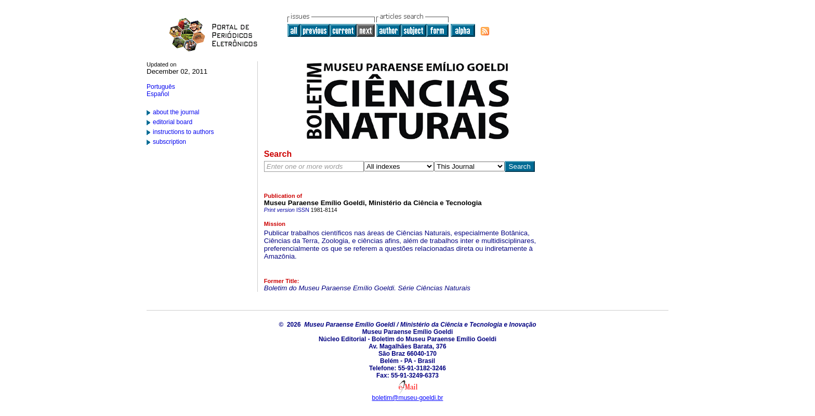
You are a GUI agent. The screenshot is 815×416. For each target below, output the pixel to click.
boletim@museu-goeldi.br (407, 397)
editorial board (172, 122)
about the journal (176, 112)
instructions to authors (183, 132)
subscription (169, 141)
